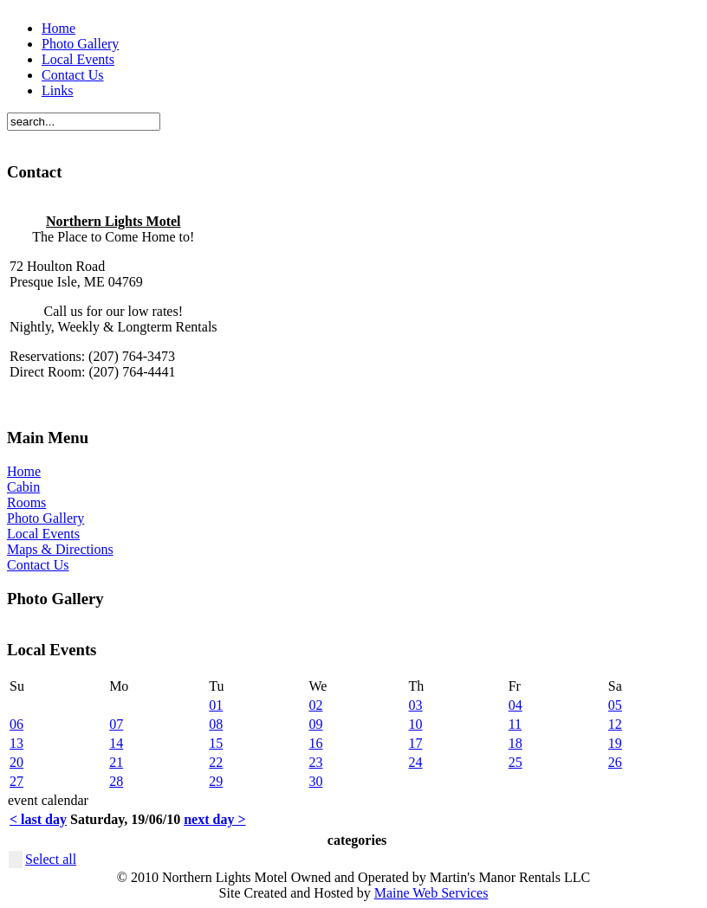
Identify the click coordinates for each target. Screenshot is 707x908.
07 (116, 724)
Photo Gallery (80, 43)
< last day (38, 819)
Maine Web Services (431, 892)
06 (16, 724)
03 (416, 705)
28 (116, 781)
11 (515, 724)
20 (16, 762)
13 (16, 743)
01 (216, 705)
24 (416, 762)
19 (615, 743)
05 (615, 705)
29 (216, 781)
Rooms (26, 502)
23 (315, 762)
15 (216, 743)
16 (315, 743)
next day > (214, 819)
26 (615, 762)
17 (416, 743)
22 (216, 762)
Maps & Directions (60, 549)
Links (57, 90)
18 (515, 743)
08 (216, 724)
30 (315, 781)
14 (116, 743)
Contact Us (73, 75)
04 (515, 705)
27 (16, 781)
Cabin (23, 487)
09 (315, 724)
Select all (50, 859)
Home (58, 28)
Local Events (78, 59)
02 (315, 705)
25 (515, 762)
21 (116, 762)
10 (416, 724)
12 (615, 724)
